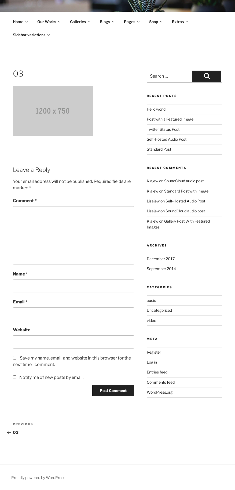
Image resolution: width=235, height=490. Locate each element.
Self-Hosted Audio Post (166, 139)
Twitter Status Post (163, 129)
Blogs (107, 21)
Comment (25, 200)
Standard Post (159, 149)
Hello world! (156, 109)
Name (20, 274)
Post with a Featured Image (170, 119)
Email (20, 301)
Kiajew (152, 181)
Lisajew (153, 201)
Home (20, 21)
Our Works (49, 21)
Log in (152, 362)
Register (154, 352)
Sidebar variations (31, 34)
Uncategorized (159, 310)
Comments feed (161, 382)
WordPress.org (159, 392)
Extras (180, 21)
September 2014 (161, 268)
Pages (132, 21)
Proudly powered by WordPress (38, 477)
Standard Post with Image (186, 191)
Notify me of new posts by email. (51, 377)
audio (151, 300)
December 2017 (161, 258)
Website (21, 329)
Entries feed (157, 372)
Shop (156, 21)
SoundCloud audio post (184, 181)
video (151, 320)
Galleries (80, 21)
